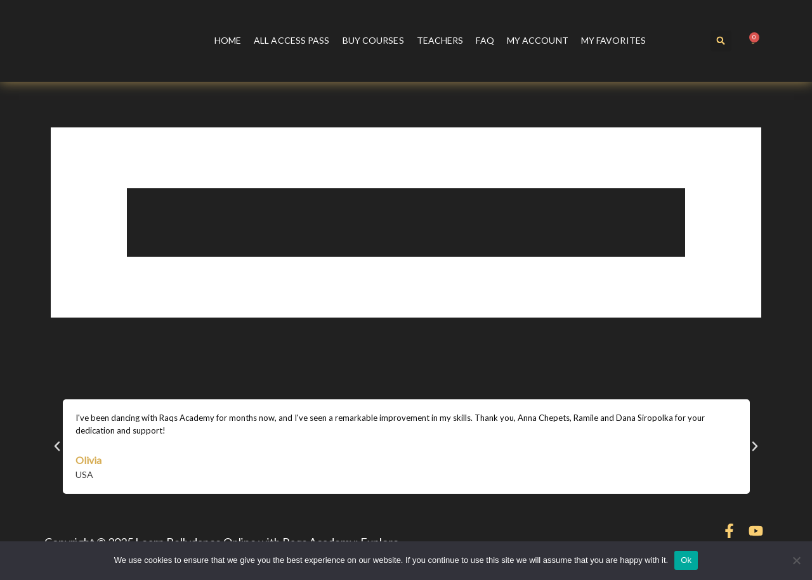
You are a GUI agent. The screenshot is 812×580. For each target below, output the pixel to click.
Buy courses (373, 40)
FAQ (485, 40)
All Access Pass (292, 40)
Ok (686, 560)
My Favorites (613, 40)
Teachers (440, 40)
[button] (720, 40)
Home (227, 40)
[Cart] (753, 41)
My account (537, 40)
